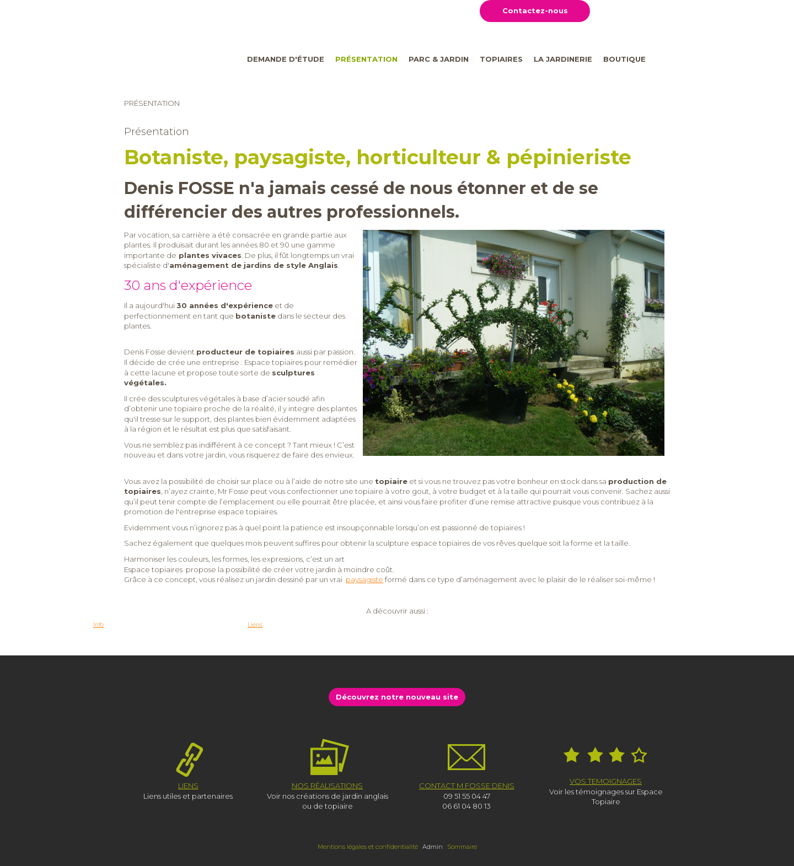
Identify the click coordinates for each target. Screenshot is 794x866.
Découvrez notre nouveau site (397, 696)
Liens (255, 624)
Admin (432, 847)
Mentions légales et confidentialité (368, 847)
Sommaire (462, 847)
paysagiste (364, 579)
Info (98, 624)
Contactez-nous (535, 10)
